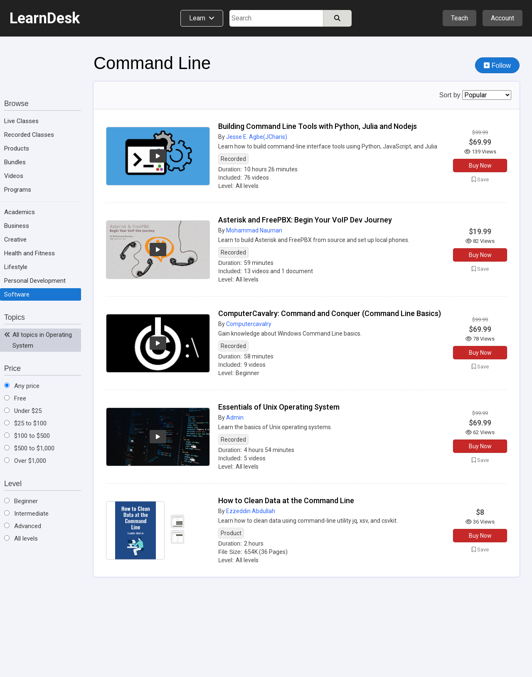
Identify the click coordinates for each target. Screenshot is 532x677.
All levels (21, 538)
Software (17, 294)
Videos (13, 176)
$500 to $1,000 (29, 448)
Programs (17, 189)
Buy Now (480, 165)
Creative (15, 239)
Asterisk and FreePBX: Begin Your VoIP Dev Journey (305, 219)
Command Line (152, 63)
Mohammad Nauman (254, 230)
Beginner (21, 501)
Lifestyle (15, 267)
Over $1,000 (25, 461)
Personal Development (35, 280)
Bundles (15, 162)
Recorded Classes (29, 134)
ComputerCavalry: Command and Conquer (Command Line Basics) (329, 313)
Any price (21, 386)
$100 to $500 (27, 436)
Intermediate (26, 513)
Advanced (22, 526)
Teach (459, 18)
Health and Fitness (29, 253)
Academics (19, 212)
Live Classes (21, 121)
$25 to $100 (25, 423)
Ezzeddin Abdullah (250, 511)
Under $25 (23, 411)
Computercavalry (248, 324)
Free (15, 398)
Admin (235, 417)
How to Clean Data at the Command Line (286, 500)
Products (16, 148)
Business (16, 226)
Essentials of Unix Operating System (279, 407)
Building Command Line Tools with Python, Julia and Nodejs (317, 126)
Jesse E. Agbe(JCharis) (256, 136)
